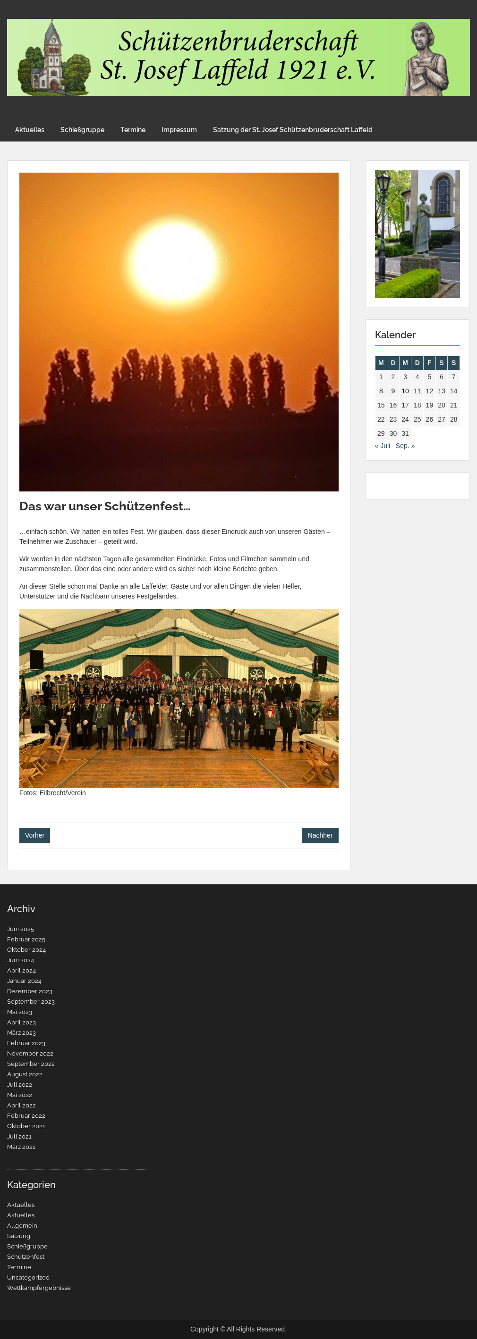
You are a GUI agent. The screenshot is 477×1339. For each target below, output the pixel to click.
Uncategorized (28, 1277)
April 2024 (21, 970)
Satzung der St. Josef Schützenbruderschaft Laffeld (293, 129)
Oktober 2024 (26, 949)
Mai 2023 (19, 1011)
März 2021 (21, 1146)
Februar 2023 (26, 1043)
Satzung (18, 1235)
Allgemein (22, 1225)
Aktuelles (29, 129)
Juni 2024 (20, 960)
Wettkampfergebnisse (39, 1287)
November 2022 (30, 1053)
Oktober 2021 (26, 1126)
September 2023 (31, 1001)
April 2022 (21, 1105)
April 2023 (21, 1022)
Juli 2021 (19, 1136)
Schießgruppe (82, 129)
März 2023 (21, 1032)
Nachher (320, 835)
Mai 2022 (19, 1094)
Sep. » (405, 445)
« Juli (383, 445)
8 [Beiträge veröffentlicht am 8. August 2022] (381, 391)
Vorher (34, 835)
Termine (132, 129)
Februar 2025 (26, 939)
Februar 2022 (26, 1115)
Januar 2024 (24, 980)
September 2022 (31, 1063)
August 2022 (25, 1074)
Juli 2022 (19, 1084)
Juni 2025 (20, 928)
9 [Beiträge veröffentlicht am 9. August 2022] (393, 391)
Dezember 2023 (29, 991)
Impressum (179, 129)
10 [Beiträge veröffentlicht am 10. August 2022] (405, 391)
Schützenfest (25, 1256)
